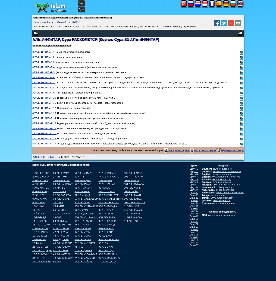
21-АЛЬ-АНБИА (40, 247)
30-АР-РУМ (59, 187)
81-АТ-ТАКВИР (106, 191)
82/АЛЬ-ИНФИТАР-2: (43, 57)
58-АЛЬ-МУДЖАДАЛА (87, 199)
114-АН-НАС (131, 221)
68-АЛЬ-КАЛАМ (83, 235)
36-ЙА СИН (59, 210)
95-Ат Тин (103, 243)
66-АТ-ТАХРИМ (83, 228)
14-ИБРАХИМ (39, 221)
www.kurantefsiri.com (222, 197)
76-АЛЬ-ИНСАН (106, 173)
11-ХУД (36, 210)
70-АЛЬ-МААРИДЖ (85, 243)
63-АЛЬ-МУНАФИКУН (86, 217)
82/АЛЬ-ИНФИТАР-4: (43, 67)
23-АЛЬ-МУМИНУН (42, 254)
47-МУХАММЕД (61, 250)
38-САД (57, 217)
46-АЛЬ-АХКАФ (61, 247)
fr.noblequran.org (222, 182)
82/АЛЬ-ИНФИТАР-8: (43, 87)
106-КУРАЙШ (131, 191)
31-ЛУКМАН (59, 191)
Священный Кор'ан (43, 22)
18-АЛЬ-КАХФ (40, 235)
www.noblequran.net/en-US (226, 176)
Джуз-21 (194, 221)
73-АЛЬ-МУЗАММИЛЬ (87, 254)
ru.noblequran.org (222, 200)
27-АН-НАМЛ (60, 176)
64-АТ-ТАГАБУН (83, 221)
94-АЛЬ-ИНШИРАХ (108, 239)
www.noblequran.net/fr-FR (226, 184)
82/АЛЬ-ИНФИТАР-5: (43, 72)
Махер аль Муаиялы (205, 150)
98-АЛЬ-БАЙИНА (107, 254)
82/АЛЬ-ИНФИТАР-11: (44, 103)
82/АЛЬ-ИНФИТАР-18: (44, 138)
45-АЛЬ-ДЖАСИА (62, 243)
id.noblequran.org (223, 187)
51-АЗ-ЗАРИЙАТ (83, 173)
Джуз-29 (194, 242)
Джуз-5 (194, 179)
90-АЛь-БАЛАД (106, 224)
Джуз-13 (194, 200)
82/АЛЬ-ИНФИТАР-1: (43, 52)
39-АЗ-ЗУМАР (60, 221)
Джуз (81, 3)
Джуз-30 (194, 245)
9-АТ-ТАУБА (38, 202)
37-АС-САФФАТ (61, 213)
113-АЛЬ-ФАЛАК (133, 217)
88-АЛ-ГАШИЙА (106, 217)
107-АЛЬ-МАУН (132, 195)
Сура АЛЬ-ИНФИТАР (68, 22)
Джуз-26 (194, 234)
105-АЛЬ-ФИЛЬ (132, 187)
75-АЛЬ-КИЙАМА (84, 261)
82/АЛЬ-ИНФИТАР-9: (43, 92)
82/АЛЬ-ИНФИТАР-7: (43, 82)
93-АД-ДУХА (105, 235)
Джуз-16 (194, 208)
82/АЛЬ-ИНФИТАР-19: (44, 143)
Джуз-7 (194, 184)
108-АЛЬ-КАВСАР (133, 199)
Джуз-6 (194, 182)
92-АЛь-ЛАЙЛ (105, 232)
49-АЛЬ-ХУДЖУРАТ (63, 258)
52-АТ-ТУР (80, 176)
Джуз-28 (194, 240)
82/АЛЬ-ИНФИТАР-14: (44, 118)
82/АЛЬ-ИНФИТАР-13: (44, 113)
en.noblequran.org (221, 174)
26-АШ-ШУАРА (61, 173)
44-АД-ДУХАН (60, 239)
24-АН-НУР (38, 258)
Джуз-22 (194, 224)
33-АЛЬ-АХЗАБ (61, 199)
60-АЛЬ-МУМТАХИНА (86, 206)
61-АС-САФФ (82, 210)
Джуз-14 (194, 203)
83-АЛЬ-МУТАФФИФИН (111, 199)
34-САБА (58, 202)
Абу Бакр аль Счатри (232, 150)
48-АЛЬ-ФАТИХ (61, 254)
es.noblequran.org (221, 179)
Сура (81, 9)
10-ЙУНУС (38, 206)
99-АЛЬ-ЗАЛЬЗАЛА (109, 258)
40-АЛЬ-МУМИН (62, 224)
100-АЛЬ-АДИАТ (107, 261)
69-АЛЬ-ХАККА (83, 239)
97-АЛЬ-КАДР (105, 250)
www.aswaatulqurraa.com (221, 215)
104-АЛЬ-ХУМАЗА (134, 184)
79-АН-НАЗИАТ (106, 184)
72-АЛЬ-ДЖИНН (83, 250)
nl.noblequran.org (225, 190)
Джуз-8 (194, 187)
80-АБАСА (103, 187)
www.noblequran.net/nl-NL (230, 192)
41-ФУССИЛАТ (61, 228)
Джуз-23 (194, 226)
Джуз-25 (194, 232)
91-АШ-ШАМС (106, 228)
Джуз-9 (194, 190)
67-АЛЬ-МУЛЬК (83, 232)
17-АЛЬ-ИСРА (40, 232)
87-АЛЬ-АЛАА (106, 213)
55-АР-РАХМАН (83, 187)
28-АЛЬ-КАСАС (61, 180)
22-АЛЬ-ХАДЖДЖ (42, 250)
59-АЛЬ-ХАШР (82, 202)
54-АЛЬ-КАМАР (83, 184)
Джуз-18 (194, 213)
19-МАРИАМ (39, 239)
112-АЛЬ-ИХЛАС (133, 213)
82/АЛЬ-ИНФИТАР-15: (44, 123)
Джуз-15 (194, 205)
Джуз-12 (194, 197)
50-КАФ (57, 261)
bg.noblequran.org (225, 203)
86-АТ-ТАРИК (105, 210)
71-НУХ (79, 247)
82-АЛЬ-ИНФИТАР (108, 195)
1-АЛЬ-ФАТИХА (40, 173)
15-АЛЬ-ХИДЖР (41, 224)
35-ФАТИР (58, 206)
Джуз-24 (194, 229)
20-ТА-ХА (37, 243)
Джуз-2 (194, 171)
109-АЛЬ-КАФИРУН (134, 202)
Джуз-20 (194, 219)
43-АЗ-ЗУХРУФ (61, 235)
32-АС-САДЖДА (62, 195)
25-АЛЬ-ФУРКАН (41, 261)
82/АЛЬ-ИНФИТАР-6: (43, 77)
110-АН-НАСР (131, 206)
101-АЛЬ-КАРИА (133, 173)
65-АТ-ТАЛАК (82, 224)
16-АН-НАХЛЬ (40, 228)
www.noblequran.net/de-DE (227, 171)
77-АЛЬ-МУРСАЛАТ (109, 176)
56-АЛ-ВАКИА (82, 191)
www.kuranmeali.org (221, 195)
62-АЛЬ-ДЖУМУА (84, 213)
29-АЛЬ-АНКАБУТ (63, 184)
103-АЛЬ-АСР (131, 180)
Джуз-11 (194, 195)
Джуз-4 (194, 176)
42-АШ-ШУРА (60, 232)
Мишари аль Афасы (179, 150)
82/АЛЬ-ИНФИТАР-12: (44, 108)
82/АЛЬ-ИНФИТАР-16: (44, 128)
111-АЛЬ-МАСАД (133, 210)
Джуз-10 (194, 192)
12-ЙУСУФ (38, 213)
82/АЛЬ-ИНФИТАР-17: (44, 133)
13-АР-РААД (39, 217)
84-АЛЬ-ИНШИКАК (108, 202)
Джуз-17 (194, 211)
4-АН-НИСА (38, 184)
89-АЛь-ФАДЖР (107, 221)
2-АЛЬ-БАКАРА (40, 176)
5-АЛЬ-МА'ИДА (40, 187)
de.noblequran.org (222, 168)
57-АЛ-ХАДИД (82, 195)
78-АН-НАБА (105, 180)
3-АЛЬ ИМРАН (40, 180)
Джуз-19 (194, 216)
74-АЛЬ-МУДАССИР (86, 258)
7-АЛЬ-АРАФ (39, 195)
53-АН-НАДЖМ (83, 180)
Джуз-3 (194, 174)
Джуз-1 (194, 168)
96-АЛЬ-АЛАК (105, 247)
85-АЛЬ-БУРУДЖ (107, 206)
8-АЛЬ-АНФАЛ (40, 199)
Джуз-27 (194, 237)
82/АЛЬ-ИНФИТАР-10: (44, 97)
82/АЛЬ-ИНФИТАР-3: (43, 62)
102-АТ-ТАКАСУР (133, 176)
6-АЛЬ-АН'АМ (39, 191)
